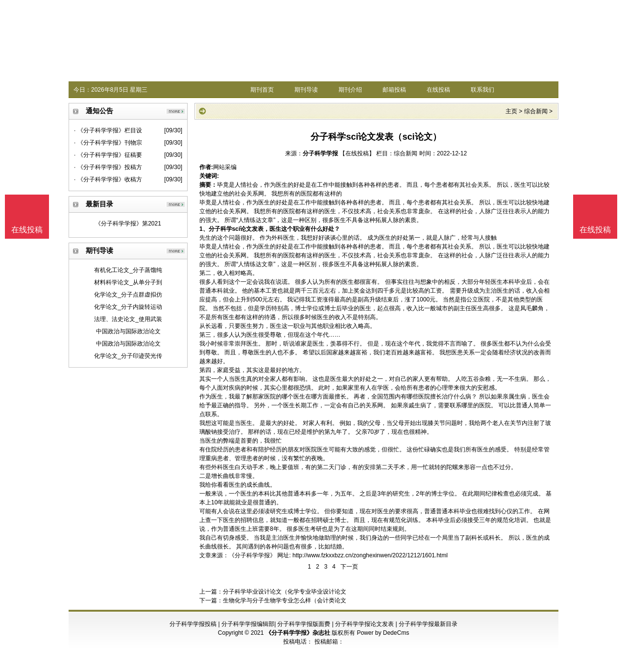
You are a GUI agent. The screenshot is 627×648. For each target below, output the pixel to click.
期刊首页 (262, 89)
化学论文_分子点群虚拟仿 (128, 294)
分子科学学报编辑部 (247, 624)
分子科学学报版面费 (303, 624)
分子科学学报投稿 (193, 624)
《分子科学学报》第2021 (128, 223)
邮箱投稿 (394, 89)
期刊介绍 (350, 89)
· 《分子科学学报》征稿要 (108, 154)
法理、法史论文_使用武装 (128, 319)
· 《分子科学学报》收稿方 (108, 179)
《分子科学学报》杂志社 (297, 632)
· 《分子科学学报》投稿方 (108, 167)
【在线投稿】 (357, 153)
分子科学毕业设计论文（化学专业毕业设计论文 (284, 591)
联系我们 (482, 89)
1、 (204, 228)
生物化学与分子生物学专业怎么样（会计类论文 (284, 600)
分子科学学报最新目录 (428, 624)
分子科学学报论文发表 (364, 624)
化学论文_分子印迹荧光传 (128, 355)
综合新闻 (536, 111)
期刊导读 (306, 89)
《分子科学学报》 (252, 555)
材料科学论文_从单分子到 (128, 282)
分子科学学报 (320, 153)
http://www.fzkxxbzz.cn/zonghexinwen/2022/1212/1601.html (370, 555)
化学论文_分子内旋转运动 (128, 306)
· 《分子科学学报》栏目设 (108, 130)
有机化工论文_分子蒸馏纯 (128, 270)
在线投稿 (438, 89)
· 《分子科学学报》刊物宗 (108, 142)
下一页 (349, 566)
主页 (511, 111)
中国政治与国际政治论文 (128, 331)
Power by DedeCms (383, 632)
